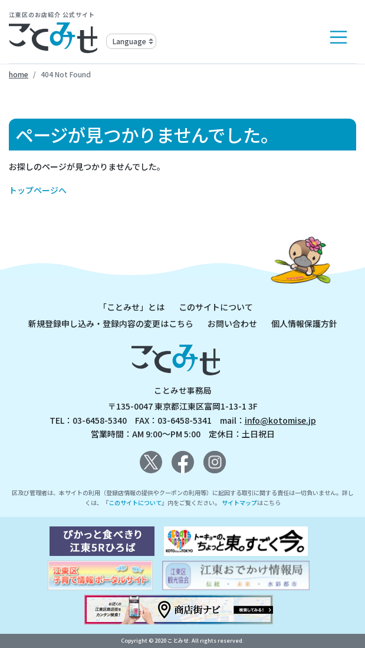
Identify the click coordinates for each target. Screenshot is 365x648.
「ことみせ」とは (131, 307)
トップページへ (38, 190)
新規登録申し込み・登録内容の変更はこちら (110, 323)
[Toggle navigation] (338, 37)
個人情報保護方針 (304, 323)
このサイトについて (216, 307)
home (18, 74)
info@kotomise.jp (280, 420)
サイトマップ (239, 502)
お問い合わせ (232, 323)
